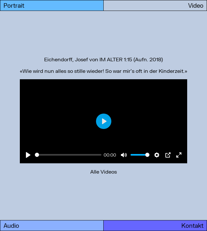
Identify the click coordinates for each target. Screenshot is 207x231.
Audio (11, 225)
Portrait (14, 5)
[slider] (68, 155)
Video (195, 5)
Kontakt (192, 225)
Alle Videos (103, 171)
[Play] (28, 155)
